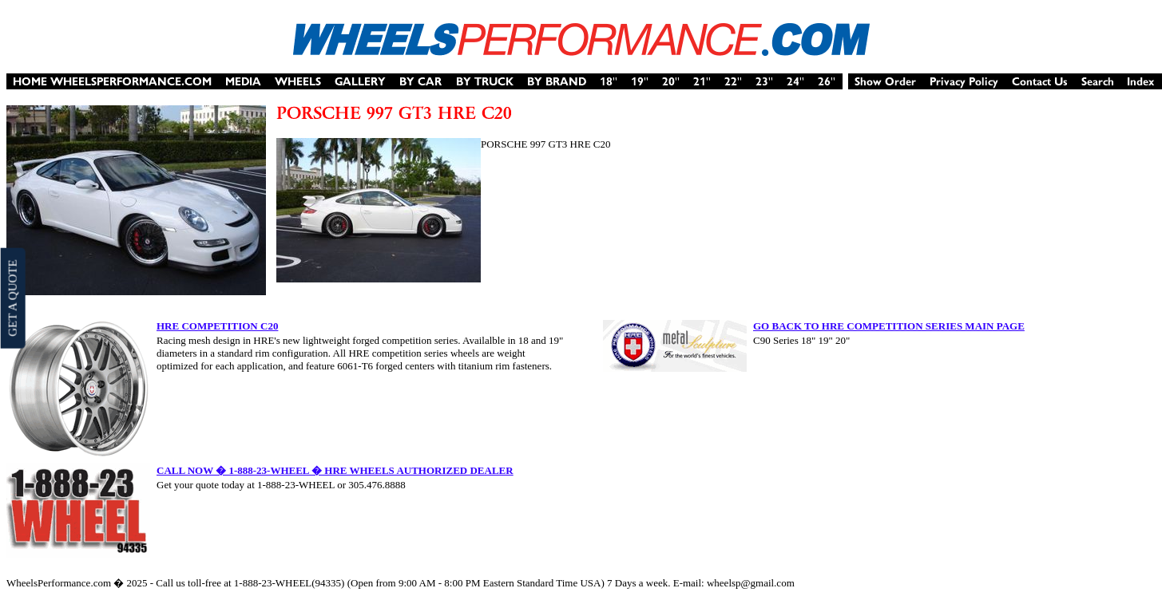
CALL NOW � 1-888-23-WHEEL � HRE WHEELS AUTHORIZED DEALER (335, 470)
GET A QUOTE (12, 297)
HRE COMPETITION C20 (217, 326)
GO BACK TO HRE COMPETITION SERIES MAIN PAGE (889, 326)
